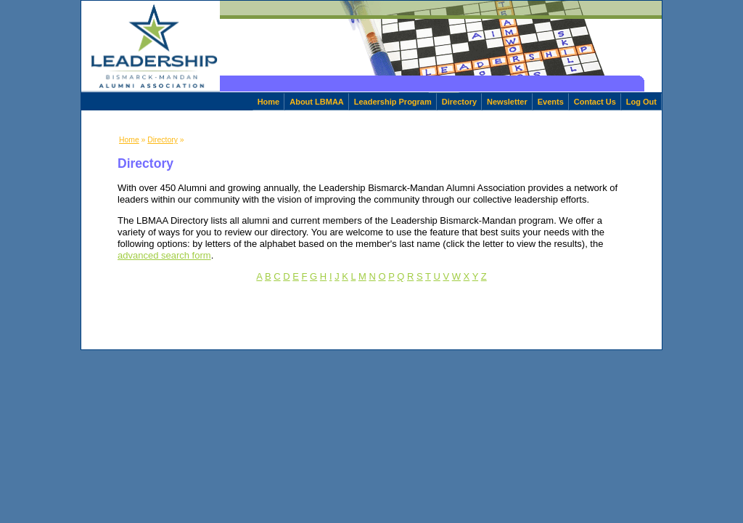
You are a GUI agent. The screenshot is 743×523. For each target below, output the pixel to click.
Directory (459, 101)
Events (551, 101)
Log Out (641, 101)
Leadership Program (393, 101)
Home (269, 101)
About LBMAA (317, 101)
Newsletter (507, 101)
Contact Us (595, 101)
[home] (150, 46)
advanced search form (164, 255)
